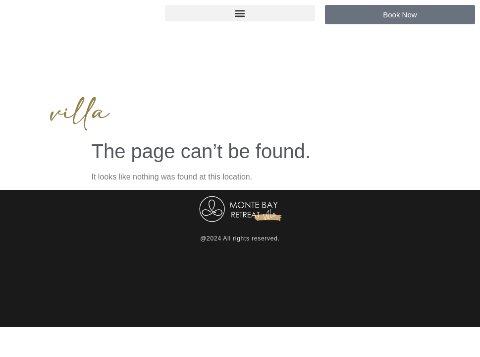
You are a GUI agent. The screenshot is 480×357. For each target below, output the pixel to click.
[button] (240, 13)
